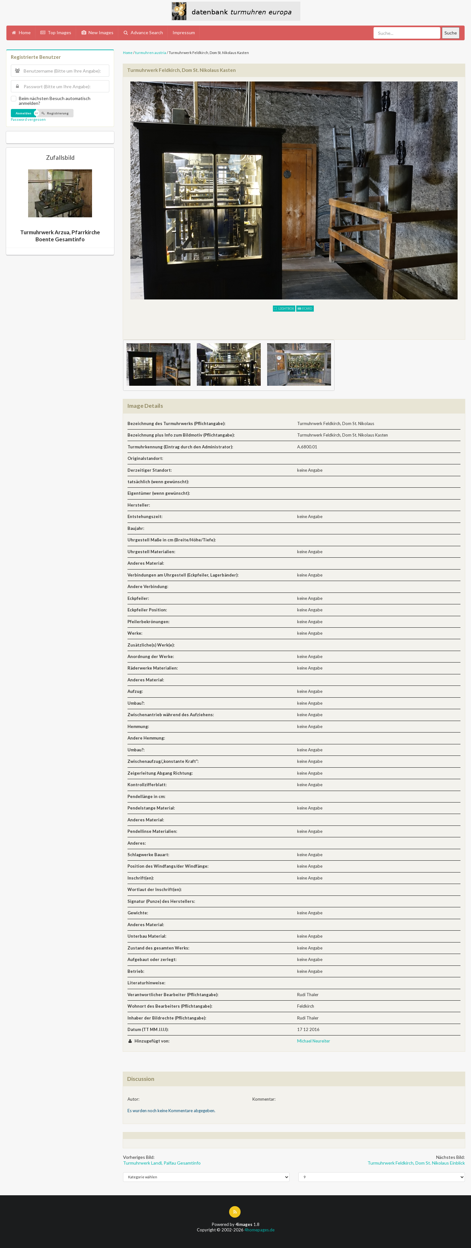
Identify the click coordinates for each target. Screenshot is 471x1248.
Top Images (56, 32)
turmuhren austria (150, 52)
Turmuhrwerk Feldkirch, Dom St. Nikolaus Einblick (416, 1163)
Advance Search (143, 32)
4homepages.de (259, 1229)
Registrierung (55, 113)
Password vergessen (28, 119)
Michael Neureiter (313, 1040)
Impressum (184, 32)
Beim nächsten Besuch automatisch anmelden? (54, 100)
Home (21, 32)
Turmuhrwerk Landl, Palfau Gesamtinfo (162, 1163)
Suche (450, 32)
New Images (97, 32)
